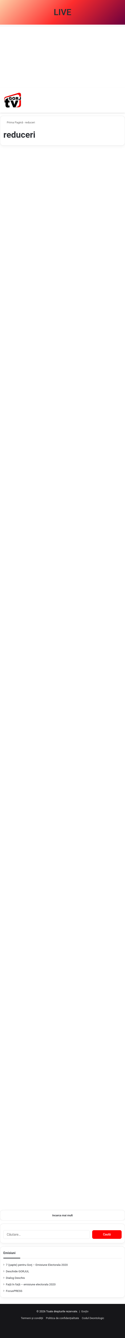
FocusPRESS (14, 1291)
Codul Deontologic (93, 1318)
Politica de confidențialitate (62, 1318)
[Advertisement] (62, 56)
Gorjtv (84, 1311)
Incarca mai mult (62, 1215)
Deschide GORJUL (17, 1271)
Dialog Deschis (15, 1277)
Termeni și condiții (32, 1318)
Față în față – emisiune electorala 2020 (31, 1284)
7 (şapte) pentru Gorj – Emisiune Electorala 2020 (37, 1264)
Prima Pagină (13, 122)
